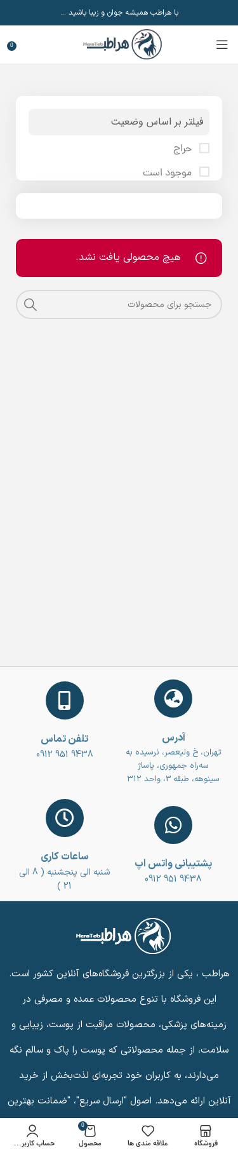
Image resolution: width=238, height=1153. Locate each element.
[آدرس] (173, 698)
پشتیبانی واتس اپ (173, 863)
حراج (183, 149)
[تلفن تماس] (65, 700)
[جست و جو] (119, 304)
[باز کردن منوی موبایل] (222, 44)
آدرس (173, 738)
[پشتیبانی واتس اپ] (173, 825)
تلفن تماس (64, 739)
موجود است (168, 174)
